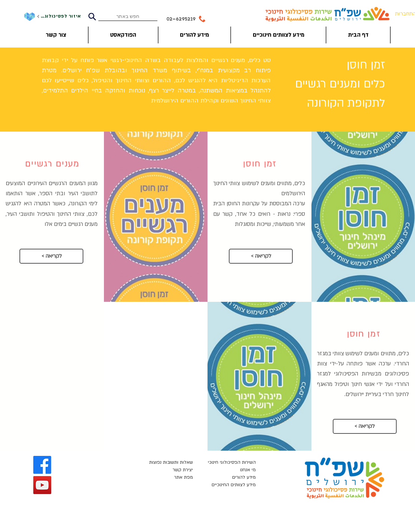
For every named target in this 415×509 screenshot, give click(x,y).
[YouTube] (42, 485)
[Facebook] (42, 465)
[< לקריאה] (51, 256)
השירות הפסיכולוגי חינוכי (232, 462)
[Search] (92, 16)
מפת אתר (183, 477)
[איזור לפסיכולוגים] (59, 16)
